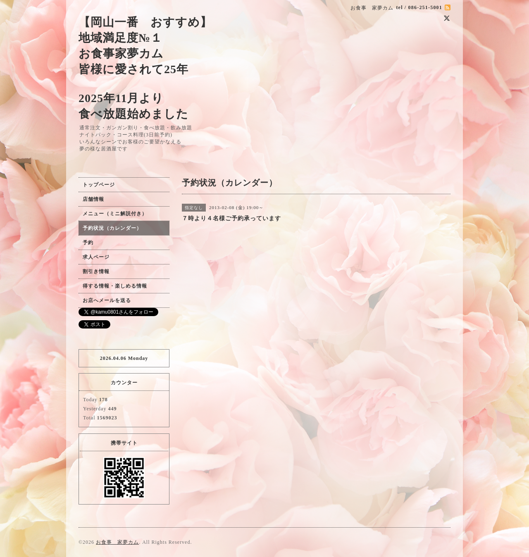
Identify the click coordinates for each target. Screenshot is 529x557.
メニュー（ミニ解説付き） (115, 214)
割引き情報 (96, 271)
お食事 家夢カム (117, 542)
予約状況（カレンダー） (112, 228)
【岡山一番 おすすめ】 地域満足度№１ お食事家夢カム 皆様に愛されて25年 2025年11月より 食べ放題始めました (145, 68)
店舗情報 (93, 199)
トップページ (99, 185)
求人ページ (96, 257)
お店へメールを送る (107, 300)
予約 (88, 242)
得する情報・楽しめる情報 (115, 286)
